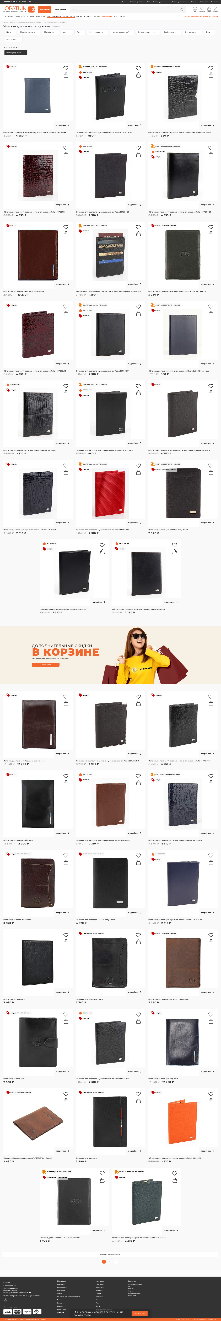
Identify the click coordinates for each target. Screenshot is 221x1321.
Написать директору (11, 1288)
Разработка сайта (182, 1319)
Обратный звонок (10, 1290)
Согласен (139, 1313)
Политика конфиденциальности (203, 1319)
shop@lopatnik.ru (33, 1296)
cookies (98, 1311)
